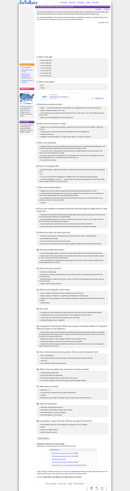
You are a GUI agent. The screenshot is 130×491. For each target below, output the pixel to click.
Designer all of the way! (46, 134)
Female (42, 88)
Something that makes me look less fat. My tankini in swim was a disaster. (60, 341)
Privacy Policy (62, 483)
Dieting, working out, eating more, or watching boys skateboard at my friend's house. (63, 295)
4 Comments (98, 9)
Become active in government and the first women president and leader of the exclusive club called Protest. (70, 243)
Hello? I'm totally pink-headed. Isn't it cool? (52, 110)
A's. (41, 174)
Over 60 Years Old (45, 76)
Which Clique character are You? (62, 456)
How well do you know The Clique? (62, 453)
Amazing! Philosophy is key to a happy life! (52, 320)
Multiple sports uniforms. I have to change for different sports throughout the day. (62, 339)
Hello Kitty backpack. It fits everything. (50, 415)
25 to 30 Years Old (45, 65)
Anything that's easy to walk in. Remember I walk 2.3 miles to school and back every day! (65, 397)
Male (41, 85)
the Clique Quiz (56, 459)
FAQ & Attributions (79, 483)
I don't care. (43, 360)
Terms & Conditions (51, 483)
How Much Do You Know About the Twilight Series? (67, 465)
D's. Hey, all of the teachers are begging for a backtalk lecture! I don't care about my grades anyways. (68, 176)
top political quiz (28, 106)
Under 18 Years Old (45, 60)
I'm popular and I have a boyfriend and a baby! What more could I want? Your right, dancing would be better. (70, 312)
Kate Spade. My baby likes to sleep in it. (51, 407)
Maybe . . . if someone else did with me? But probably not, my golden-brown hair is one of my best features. (70, 108)
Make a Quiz (64, 2)
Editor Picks (95, 2)
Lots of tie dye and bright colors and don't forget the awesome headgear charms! (62, 380)
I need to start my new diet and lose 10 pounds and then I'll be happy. (59, 317)
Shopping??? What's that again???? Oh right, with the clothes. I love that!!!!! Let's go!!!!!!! (65, 136)
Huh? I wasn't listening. (46, 355)
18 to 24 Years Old (45, 63)
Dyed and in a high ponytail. (47, 272)
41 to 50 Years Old (45, 70)
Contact (70, 483)
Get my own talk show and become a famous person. (55, 241)
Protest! (42, 427)
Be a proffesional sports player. (48, 238)
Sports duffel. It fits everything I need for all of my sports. (55, 410)
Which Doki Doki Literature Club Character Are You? (26, 76)
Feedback (106, 9)
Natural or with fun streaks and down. (50, 283)
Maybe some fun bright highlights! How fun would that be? (56, 117)
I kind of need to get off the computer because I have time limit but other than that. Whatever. (66, 358)
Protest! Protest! (44, 303)
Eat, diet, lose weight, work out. (48, 429)
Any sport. (42, 202)
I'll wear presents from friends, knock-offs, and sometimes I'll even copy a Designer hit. (64, 131)
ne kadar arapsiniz (26, 67)
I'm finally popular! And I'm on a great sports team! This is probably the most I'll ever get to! (65, 315)
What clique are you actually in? (59, 96)
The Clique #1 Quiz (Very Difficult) (62, 462)
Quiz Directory (80, 2)
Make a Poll (72, 2)
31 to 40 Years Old (45, 68)
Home (91, 488)
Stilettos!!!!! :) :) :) (44, 390)
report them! (27, 130)
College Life (98, 98)
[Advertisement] (72, 39)
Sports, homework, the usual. (48, 432)
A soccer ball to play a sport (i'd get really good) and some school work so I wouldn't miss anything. (67, 226)
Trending (102, 488)
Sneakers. (42, 395)
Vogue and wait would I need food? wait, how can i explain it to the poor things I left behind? (66, 224)
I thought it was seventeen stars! (49, 373)
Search (96, 488)
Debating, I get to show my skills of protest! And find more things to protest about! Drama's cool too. (68, 191)
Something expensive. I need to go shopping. (52, 412)
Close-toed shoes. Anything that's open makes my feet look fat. (57, 392)
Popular (88, 2)
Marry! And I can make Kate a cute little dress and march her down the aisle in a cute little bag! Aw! (68, 236)
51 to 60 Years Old (45, 73)
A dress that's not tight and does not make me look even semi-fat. (58, 378)
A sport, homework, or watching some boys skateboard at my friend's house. (61, 293)
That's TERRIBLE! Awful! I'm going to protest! (52, 363)
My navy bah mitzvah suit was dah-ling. (51, 375)
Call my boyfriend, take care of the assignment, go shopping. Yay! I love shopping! (63, 424)
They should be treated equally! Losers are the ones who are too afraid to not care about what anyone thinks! (70, 253)
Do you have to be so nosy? (47, 160)
